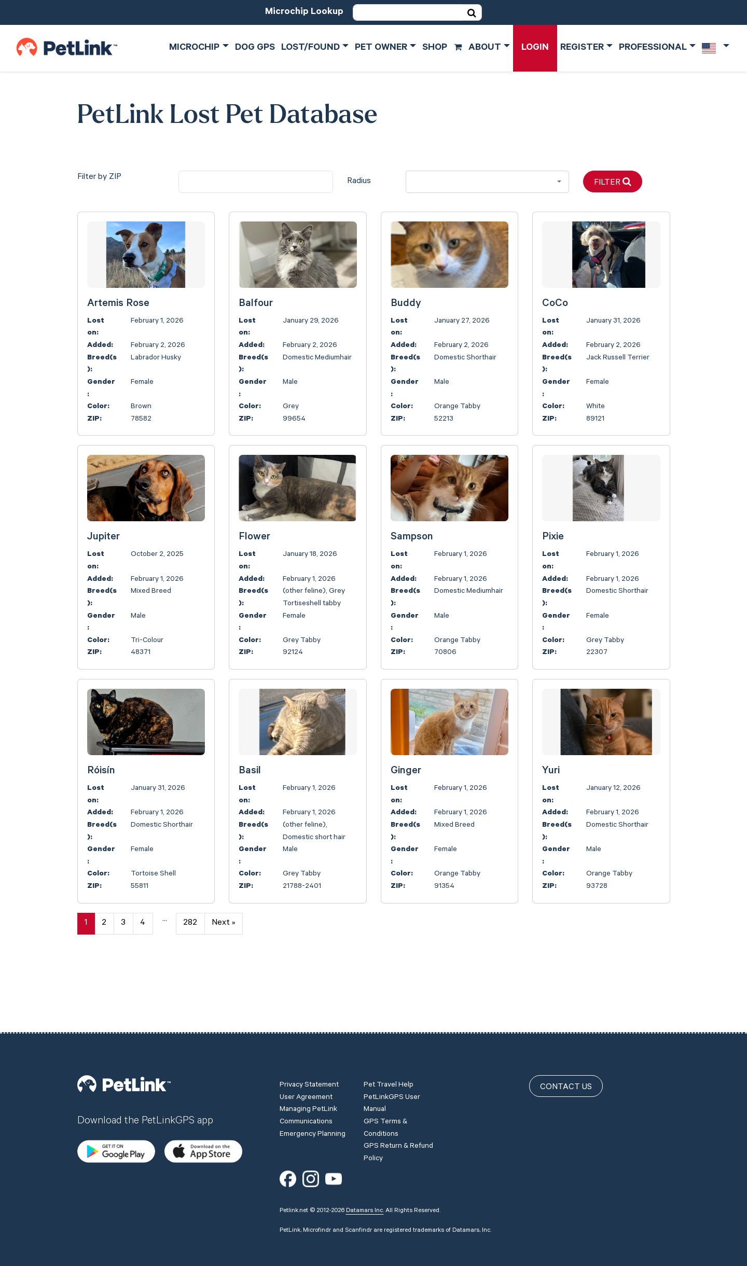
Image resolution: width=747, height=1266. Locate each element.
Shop (442, 48)
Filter (612, 182)
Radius (359, 181)
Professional (653, 48)
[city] (255, 182)
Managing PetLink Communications (308, 1105)
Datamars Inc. (365, 1200)
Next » (223, 923)
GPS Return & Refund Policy (398, 1142)
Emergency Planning (312, 1124)
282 (190, 923)
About (484, 48)
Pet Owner (381, 48)
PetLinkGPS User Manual (392, 1093)
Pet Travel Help (388, 1075)
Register (582, 48)
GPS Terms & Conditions (385, 1118)
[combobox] (487, 182)
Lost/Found (310, 48)
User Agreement (306, 1087)
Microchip (194, 48)
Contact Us (566, 1077)
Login (535, 48)
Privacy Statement (309, 1075)
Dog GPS (255, 48)
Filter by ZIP (99, 177)
